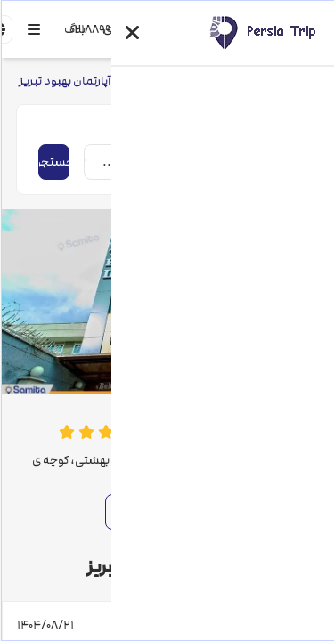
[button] (131, 33)
